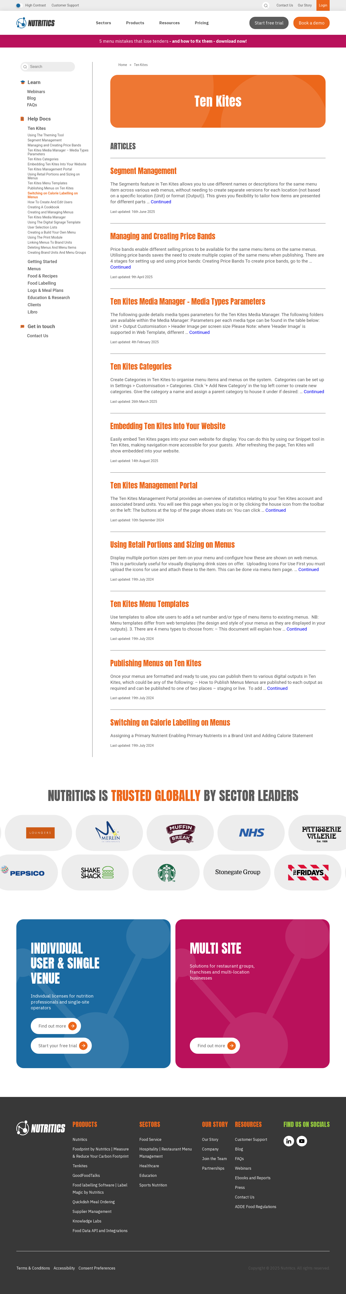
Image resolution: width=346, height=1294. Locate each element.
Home (122, 65)
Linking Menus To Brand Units (50, 242)
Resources (170, 22)
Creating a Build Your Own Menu (52, 232)
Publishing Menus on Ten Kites (51, 188)
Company (210, 1149)
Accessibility (64, 1268)
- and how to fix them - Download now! (208, 41)
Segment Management (45, 140)
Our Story (305, 5)
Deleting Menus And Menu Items (52, 247)
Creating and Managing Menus (50, 212)
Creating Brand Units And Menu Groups (57, 252)
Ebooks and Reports (253, 1177)
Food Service (150, 1139)
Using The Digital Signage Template (54, 222)
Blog (31, 98)
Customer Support (65, 5)
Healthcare (149, 1165)
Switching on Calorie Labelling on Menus (170, 722)
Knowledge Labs (87, 1221)
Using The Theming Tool (46, 135)
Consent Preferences (97, 1268)
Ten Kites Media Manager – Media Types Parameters (187, 301)
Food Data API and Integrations (100, 1230)
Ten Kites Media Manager (47, 217)
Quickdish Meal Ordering (94, 1201)
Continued (161, 202)
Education (148, 1175)
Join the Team (214, 1158)
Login (323, 5)
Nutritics (80, 1139)
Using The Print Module (45, 237)
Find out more (52, 1026)
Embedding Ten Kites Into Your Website (57, 164)
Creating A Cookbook (43, 207)
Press (240, 1187)
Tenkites (80, 1165)
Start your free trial (57, 1045)
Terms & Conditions (33, 1268)
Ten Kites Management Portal (50, 169)
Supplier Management (92, 1211)
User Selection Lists (42, 227)
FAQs (32, 104)
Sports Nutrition (153, 1185)
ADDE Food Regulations (255, 1206)
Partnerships (213, 1168)
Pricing (202, 22)
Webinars (36, 91)
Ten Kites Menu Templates (47, 183)
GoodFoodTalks (86, 1175)
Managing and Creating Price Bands (54, 145)
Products (135, 22)
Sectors (104, 22)
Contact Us (285, 5)
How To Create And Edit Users (50, 202)
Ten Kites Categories (43, 159)
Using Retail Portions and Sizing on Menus (172, 544)
